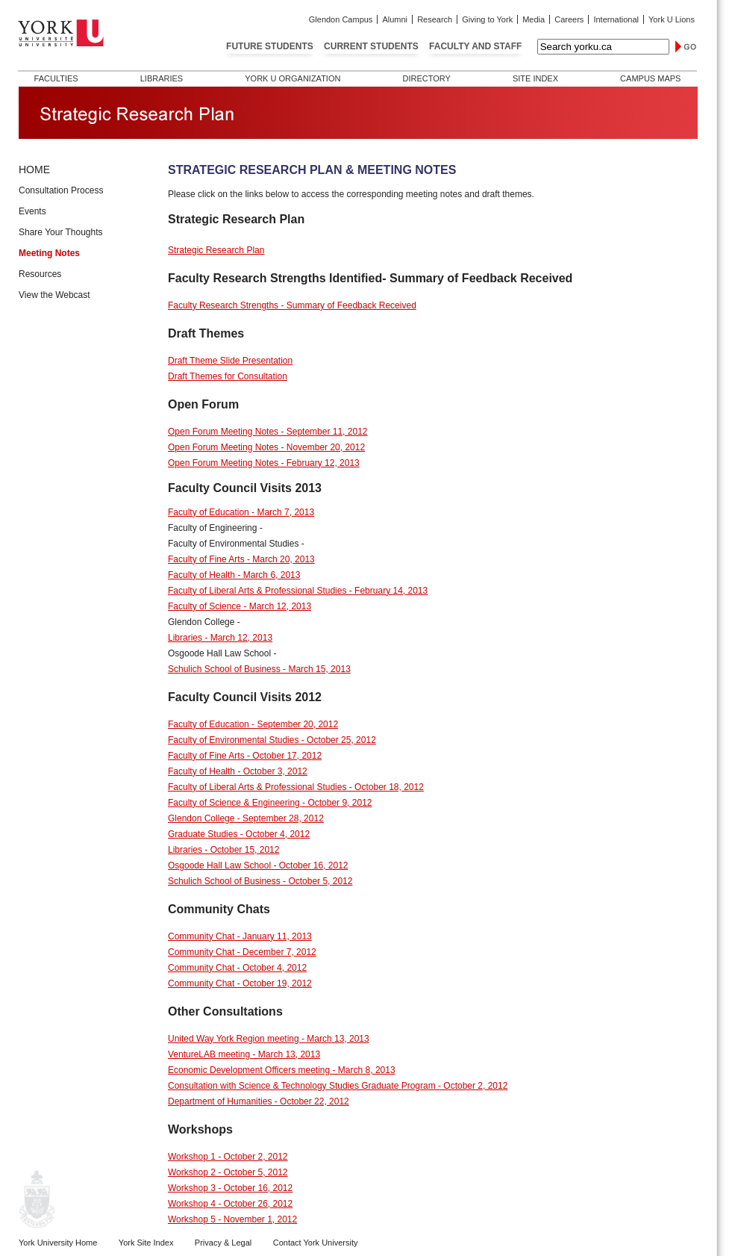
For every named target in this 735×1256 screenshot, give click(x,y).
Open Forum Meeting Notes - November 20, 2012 (266, 447)
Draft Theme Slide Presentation (230, 360)
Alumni (394, 19)
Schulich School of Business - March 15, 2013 (259, 669)
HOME (34, 169)
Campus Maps (650, 78)
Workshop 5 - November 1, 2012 (232, 1219)
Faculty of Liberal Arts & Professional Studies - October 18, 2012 (296, 787)
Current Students (371, 46)
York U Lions (671, 19)
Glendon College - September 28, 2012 (246, 818)
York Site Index (146, 1242)
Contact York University (315, 1242)
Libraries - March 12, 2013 (220, 637)
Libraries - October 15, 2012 (223, 850)
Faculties (56, 78)
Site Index (535, 78)
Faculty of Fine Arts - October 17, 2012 (245, 755)
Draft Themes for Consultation (227, 376)
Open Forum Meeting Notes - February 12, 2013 (264, 463)
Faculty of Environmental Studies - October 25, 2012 (272, 740)
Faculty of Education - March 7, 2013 (241, 512)
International (616, 19)
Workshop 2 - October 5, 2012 (228, 1172)
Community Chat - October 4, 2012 (237, 968)
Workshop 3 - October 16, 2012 (230, 1188)
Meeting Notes (49, 253)
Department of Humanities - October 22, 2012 (258, 1101)
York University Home (58, 1242)
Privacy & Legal (223, 1242)
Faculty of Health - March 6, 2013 (234, 575)
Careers (569, 19)
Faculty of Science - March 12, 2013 (239, 606)
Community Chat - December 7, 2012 (242, 952)
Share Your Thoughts (61, 232)
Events (32, 211)
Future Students (269, 46)
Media (533, 19)
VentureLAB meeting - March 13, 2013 (244, 1054)
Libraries (161, 78)
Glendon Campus (341, 19)
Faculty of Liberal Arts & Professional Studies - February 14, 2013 (298, 590)
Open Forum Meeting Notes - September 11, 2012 (267, 431)
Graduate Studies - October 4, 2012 (239, 834)
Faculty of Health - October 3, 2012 (237, 771)
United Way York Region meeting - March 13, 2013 (268, 1038)
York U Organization (292, 78)
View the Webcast (54, 295)
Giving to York (487, 19)
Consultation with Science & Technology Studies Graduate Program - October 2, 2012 (337, 1086)
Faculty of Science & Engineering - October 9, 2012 (270, 803)
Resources (40, 274)
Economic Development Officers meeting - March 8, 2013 (281, 1070)
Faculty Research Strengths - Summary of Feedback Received (292, 305)
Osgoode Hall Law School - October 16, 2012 (258, 865)
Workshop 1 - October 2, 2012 (228, 1156)
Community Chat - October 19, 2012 (240, 983)
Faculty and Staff (475, 46)
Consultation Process (61, 190)
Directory (426, 78)
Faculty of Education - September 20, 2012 (253, 724)
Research (434, 19)
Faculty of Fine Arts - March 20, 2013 (241, 559)
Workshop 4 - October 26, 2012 (230, 1204)
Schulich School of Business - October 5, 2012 (260, 881)
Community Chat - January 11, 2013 (240, 936)
